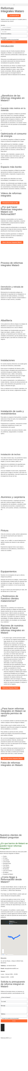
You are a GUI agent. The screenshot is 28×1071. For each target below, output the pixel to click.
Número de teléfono (6, 33)
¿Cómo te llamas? (5, 997)
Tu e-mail (3, 1001)
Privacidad (3, 38)
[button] (14, 4)
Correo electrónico (6, 29)
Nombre (3, 25)
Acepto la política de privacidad (10, 39)
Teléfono (3, 1014)
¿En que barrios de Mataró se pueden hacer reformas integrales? (14, 846)
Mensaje (3, 1005)
